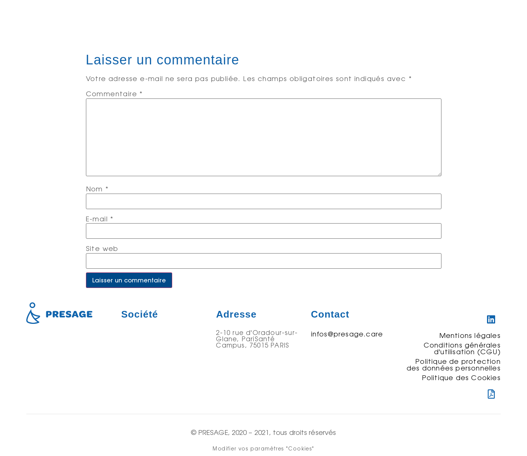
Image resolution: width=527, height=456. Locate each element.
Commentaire (114, 93)
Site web (102, 248)
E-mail (100, 218)
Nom (97, 188)
